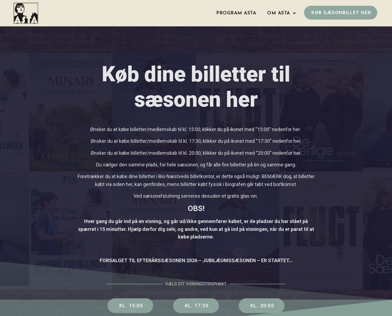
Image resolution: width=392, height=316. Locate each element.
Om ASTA (281, 13)
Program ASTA (236, 13)
